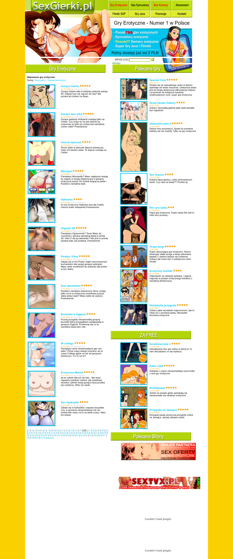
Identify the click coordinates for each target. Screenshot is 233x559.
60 (37, 437)
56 (100, 435)
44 (46, 435)
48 (64, 435)
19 (98, 430)
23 (34, 433)
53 (86, 435)
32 (74, 433)
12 (67, 430)
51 (77, 435)
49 (68, 435)
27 (52, 433)
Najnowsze (40, 80)
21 (107, 430)
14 (76, 430)
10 (58, 430)
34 (83, 433)
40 (28, 435)
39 (105, 433)
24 (39, 433)
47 (60, 435)
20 (103, 430)
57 (104, 435)
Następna (49, 437)
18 (94, 430)
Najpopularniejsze (57, 80)
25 (43, 433)
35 (87, 433)
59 (33, 437)
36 (92, 433)
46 (55, 435)
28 (56, 433)
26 (47, 433)
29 (61, 433)
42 (37, 435)
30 (65, 433)
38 (101, 433)
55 (95, 435)
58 (28, 437)
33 (78, 433)
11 (63, 430)
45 (51, 435)
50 (73, 435)
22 (30, 433)
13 (72, 430)
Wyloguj (116, 63)
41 (33, 435)
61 (42, 437)
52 (82, 435)
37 (96, 433)
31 (70, 433)
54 (91, 435)
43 (42, 435)
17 (89, 430)
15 (80, 430)
